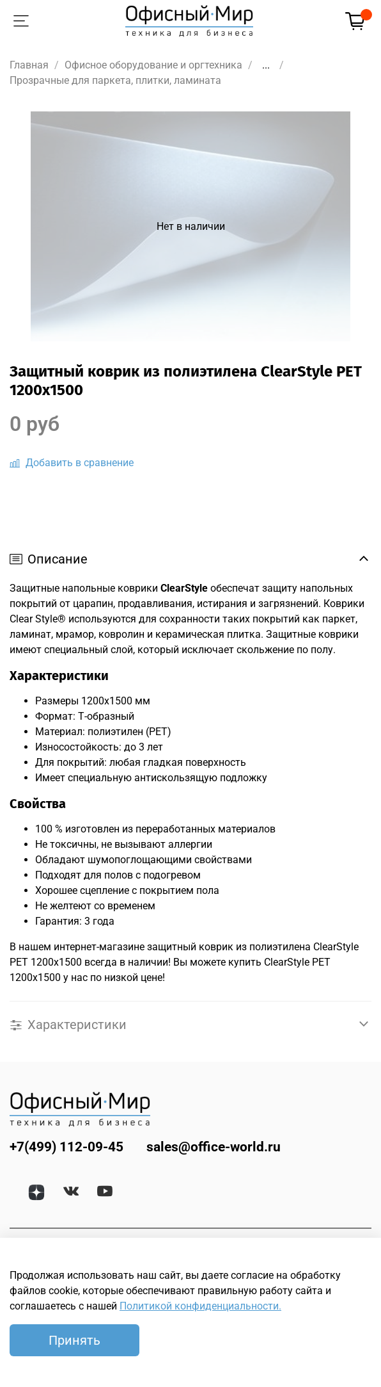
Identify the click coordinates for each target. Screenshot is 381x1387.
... (266, 65)
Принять (74, 1340)
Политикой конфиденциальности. (200, 1306)
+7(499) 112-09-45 (66, 1147)
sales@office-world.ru (213, 1147)
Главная (29, 65)
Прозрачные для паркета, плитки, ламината (115, 80)
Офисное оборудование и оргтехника (153, 65)
